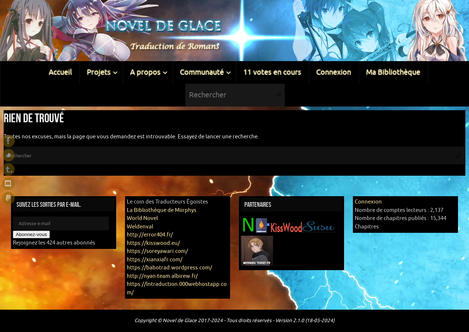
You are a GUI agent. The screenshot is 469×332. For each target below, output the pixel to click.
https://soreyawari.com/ (157, 251)
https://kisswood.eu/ (153, 243)
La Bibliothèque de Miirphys (161, 210)
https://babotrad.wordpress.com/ (169, 267)
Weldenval (140, 226)
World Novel (142, 218)
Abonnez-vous (31, 234)
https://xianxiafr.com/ (154, 259)
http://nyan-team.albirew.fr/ (162, 276)
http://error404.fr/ (150, 234)
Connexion (368, 201)
